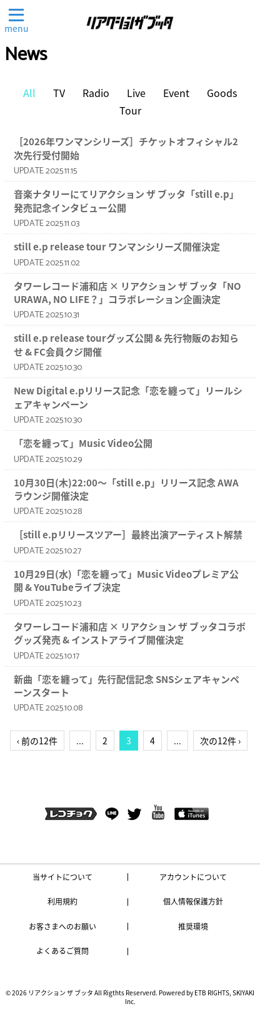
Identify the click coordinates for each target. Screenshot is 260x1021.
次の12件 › (220, 740)
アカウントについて (193, 877)
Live (136, 93)
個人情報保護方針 (193, 901)
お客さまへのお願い (62, 926)
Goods (222, 93)
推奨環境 (193, 926)
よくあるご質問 (62, 951)
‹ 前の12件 (37, 740)
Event (176, 93)
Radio (95, 93)
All (29, 93)
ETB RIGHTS (211, 992)
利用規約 (63, 901)
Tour (130, 110)
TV (59, 93)
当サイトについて (62, 877)
